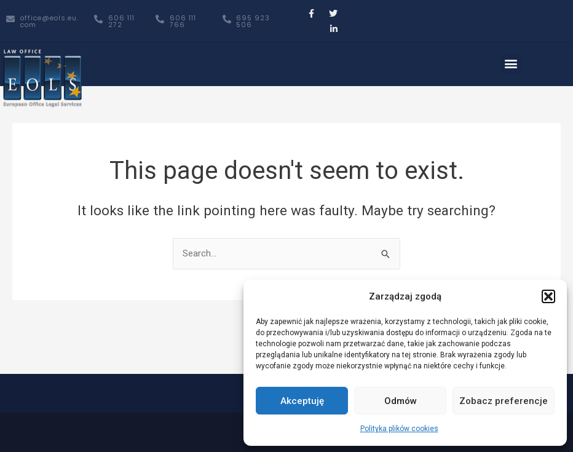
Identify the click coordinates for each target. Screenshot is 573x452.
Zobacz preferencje (503, 400)
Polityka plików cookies (399, 428)
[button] (548, 296)
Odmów (400, 400)
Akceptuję (302, 400)
